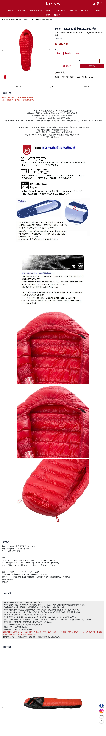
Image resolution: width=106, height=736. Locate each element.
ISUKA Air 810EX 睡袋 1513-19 (20, 683)
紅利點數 (16, 723)
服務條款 (13, 715)
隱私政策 (21, 715)
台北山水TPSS (15, 731)
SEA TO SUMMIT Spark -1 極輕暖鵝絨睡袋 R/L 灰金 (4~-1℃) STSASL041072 (86, 684)
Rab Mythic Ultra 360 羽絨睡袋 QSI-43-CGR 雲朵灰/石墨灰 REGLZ (53, 684)
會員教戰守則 (6, 723)
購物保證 (4, 715)
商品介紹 (19, 87)
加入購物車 (67, 66)
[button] (49, 50)
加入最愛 (60, 72)
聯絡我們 (29, 715)
